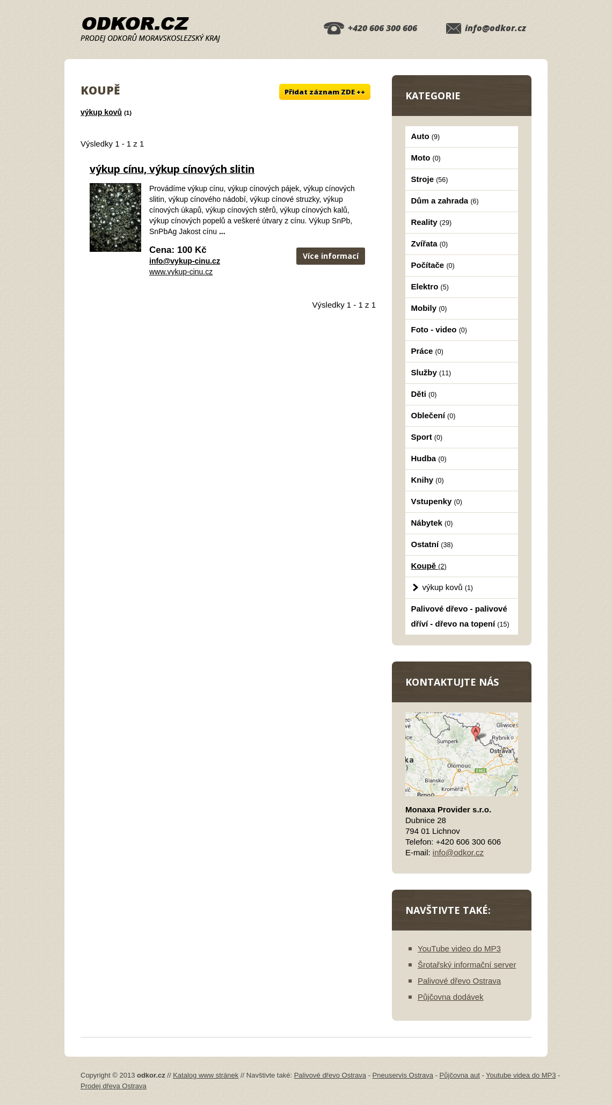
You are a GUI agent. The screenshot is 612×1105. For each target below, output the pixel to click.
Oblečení (433, 415)
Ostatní (432, 544)
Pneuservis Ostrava (403, 1075)
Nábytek (432, 522)
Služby (431, 372)
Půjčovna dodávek (451, 996)
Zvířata (429, 243)
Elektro (430, 286)
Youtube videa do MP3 (521, 1075)
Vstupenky (436, 501)
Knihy (427, 479)
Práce (427, 350)
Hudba (429, 458)
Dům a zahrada (445, 200)
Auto (425, 136)
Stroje (429, 179)
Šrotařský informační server (467, 964)
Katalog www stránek (205, 1075)
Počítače (433, 265)
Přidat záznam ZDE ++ (325, 92)
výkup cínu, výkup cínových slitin (172, 169)
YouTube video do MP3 (459, 948)
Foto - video (439, 329)
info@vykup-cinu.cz (184, 261)
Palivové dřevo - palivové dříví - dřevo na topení (460, 616)
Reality (431, 222)
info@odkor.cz (495, 28)
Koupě (429, 565)
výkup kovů (101, 112)
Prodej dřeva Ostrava (114, 1086)
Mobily (429, 307)
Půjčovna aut (460, 1075)
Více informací (331, 256)
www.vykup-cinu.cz (181, 271)
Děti (424, 393)
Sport (427, 436)
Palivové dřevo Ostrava (459, 980)
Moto (426, 157)
